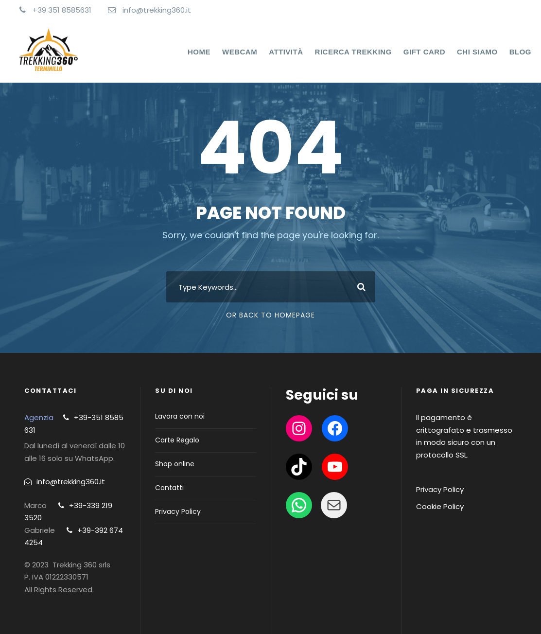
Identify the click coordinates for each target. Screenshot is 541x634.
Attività (286, 52)
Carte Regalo (177, 440)
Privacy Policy (178, 511)
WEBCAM (239, 52)
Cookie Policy (440, 506)
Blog (520, 52)
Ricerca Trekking (353, 52)
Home (199, 52)
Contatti (169, 488)
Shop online (174, 464)
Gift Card (424, 52)
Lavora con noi (180, 416)
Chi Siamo (477, 52)
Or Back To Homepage (270, 315)
